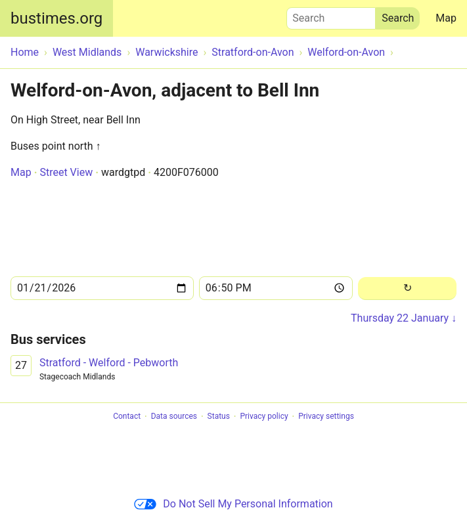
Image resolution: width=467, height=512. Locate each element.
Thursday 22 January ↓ (403, 318)
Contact (127, 416)
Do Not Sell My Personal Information (233, 504)
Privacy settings (326, 416)
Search (331, 15)
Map (445, 18)
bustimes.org (56, 18)
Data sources (174, 416)
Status (219, 416)
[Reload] (407, 288)
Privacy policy (264, 416)
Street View (66, 172)
